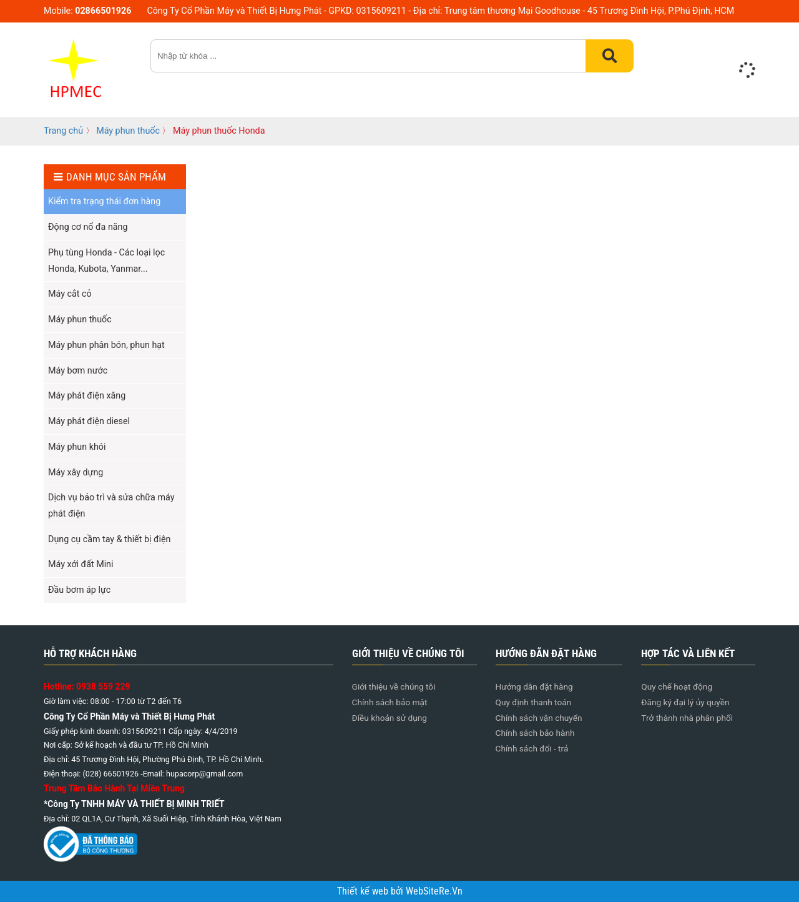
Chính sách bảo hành (535, 733)
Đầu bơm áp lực (79, 590)
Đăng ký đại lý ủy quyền (685, 702)
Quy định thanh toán (534, 702)
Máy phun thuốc (128, 131)
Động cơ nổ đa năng (87, 227)
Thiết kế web (364, 891)
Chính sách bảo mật (390, 702)
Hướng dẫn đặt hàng (534, 686)
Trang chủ (63, 131)
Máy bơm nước (77, 370)
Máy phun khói (76, 447)
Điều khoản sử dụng (389, 718)
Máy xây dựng (75, 472)
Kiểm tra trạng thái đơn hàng (104, 201)
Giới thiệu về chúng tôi (394, 686)
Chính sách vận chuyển (539, 718)
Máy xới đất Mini (81, 564)
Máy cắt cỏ (70, 294)
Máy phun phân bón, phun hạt (106, 345)
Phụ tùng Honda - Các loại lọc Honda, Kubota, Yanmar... (106, 260)
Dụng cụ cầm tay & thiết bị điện (109, 539)
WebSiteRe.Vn (434, 891)
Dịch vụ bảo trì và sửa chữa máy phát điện (111, 505)
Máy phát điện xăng (86, 395)
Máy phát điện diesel (89, 421)
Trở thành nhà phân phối (687, 718)
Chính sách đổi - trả (532, 748)
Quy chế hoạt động (676, 686)
